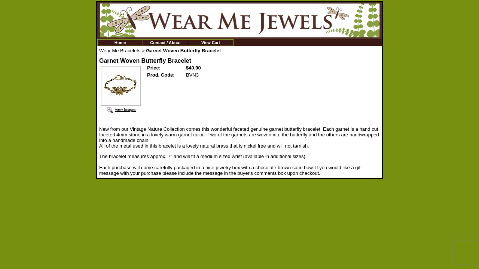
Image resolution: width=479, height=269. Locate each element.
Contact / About (165, 42)
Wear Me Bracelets (119, 50)
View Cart (210, 42)
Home (120, 42)
